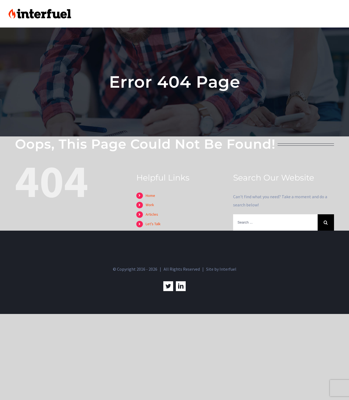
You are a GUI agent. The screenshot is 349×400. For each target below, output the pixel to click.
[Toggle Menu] (336, 13)
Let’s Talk (153, 223)
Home (150, 195)
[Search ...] (275, 222)
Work (150, 204)
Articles (152, 214)
